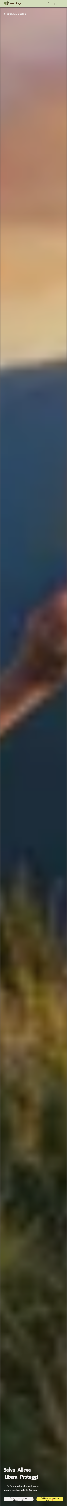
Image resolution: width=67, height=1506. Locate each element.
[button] (13, 3)
